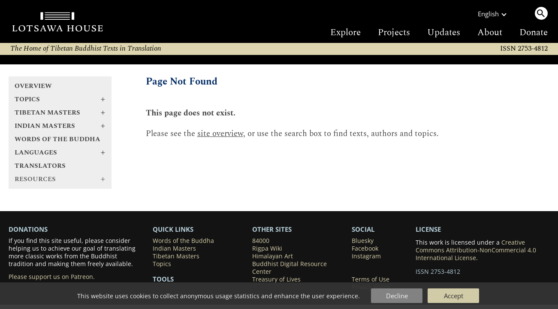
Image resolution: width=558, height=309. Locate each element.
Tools (163, 279)
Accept (453, 295)
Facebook (365, 248)
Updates (443, 32)
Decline (397, 295)
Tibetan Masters (176, 256)
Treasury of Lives (276, 279)
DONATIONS (28, 229)
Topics (162, 264)
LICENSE (428, 229)
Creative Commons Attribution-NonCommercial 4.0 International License (476, 250)
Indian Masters (174, 248)
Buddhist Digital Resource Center (289, 268)
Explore (345, 32)
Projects (394, 32)
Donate (533, 32)
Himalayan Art (272, 256)
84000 (260, 241)
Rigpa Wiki (267, 248)
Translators (40, 166)
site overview (220, 133)
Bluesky (363, 241)
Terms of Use (370, 279)
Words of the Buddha (57, 139)
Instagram (366, 256)
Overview (33, 86)
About (489, 32)
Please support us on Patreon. (52, 277)
